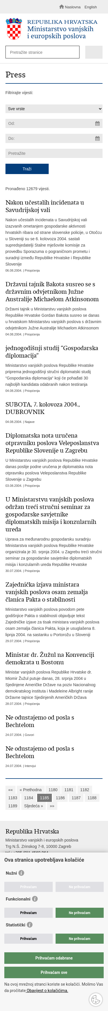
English (91, 7)
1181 (68, 789)
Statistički (15, 925)
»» (52, 806)
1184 (28, 798)
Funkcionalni (18, 899)
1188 (92, 798)
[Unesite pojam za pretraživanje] (40, 52)
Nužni (11, 873)
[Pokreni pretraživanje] (74, 52)
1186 (60, 798)
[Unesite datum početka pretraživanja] (54, 123)
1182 (84, 789)
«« (10, 789)
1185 (44, 798)
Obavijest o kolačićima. (47, 990)
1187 (76, 798)
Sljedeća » (33, 806)
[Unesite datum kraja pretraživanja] (54, 138)
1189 (12, 806)
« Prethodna (30, 789)
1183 (12, 798)
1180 (52, 789)
